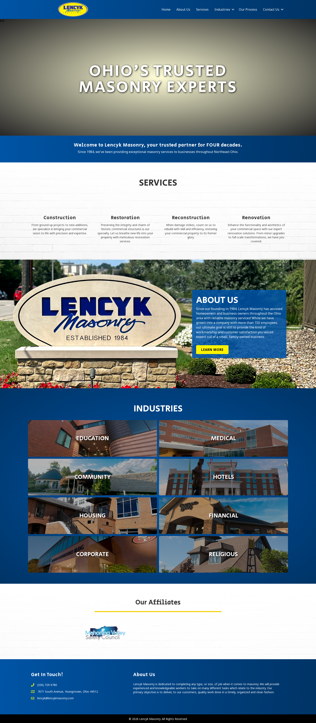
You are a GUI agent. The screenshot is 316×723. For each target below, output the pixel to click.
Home (166, 9)
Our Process (248, 9)
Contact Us (271, 9)
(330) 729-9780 (47, 685)
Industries (222, 9)
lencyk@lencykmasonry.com (55, 698)
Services (202, 9)
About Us (183, 9)
